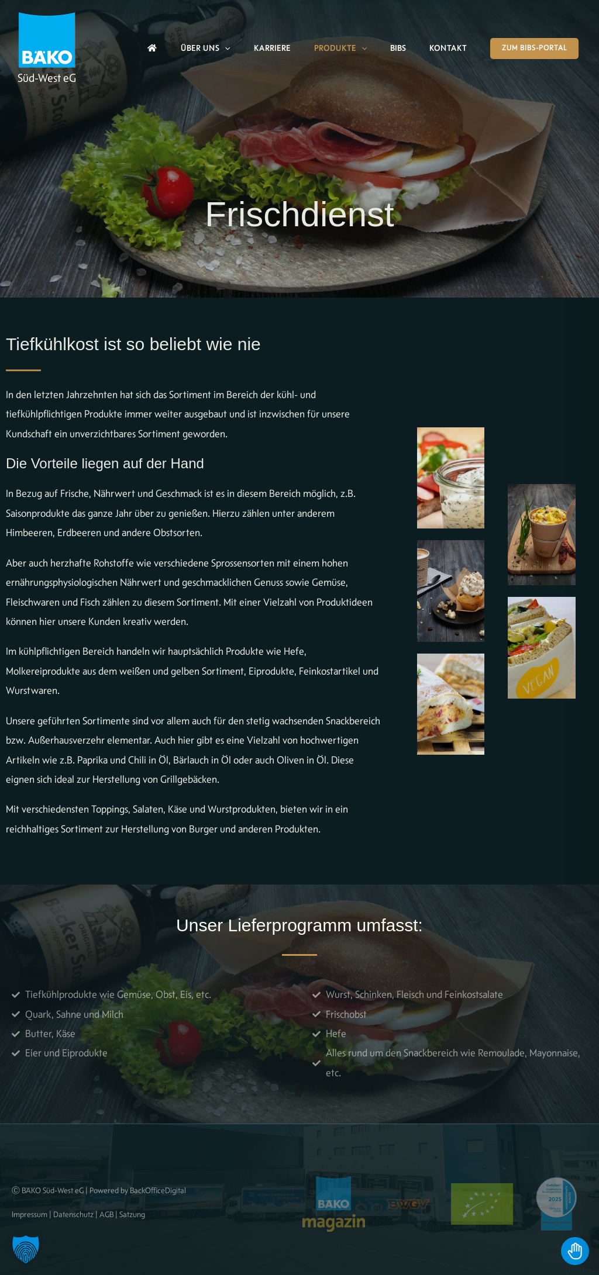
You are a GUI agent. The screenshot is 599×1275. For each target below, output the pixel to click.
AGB (106, 1214)
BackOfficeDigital (158, 1190)
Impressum (29, 1214)
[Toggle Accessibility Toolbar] (575, 1251)
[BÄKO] (47, 38)
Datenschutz (73, 1214)
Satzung (132, 1214)
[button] (224, 48)
